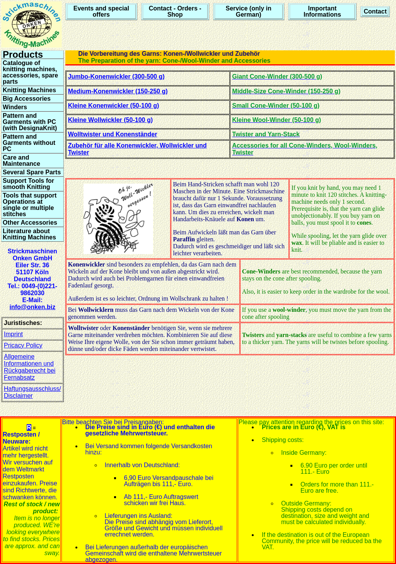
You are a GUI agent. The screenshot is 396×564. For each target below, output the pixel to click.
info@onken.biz (32, 307)
